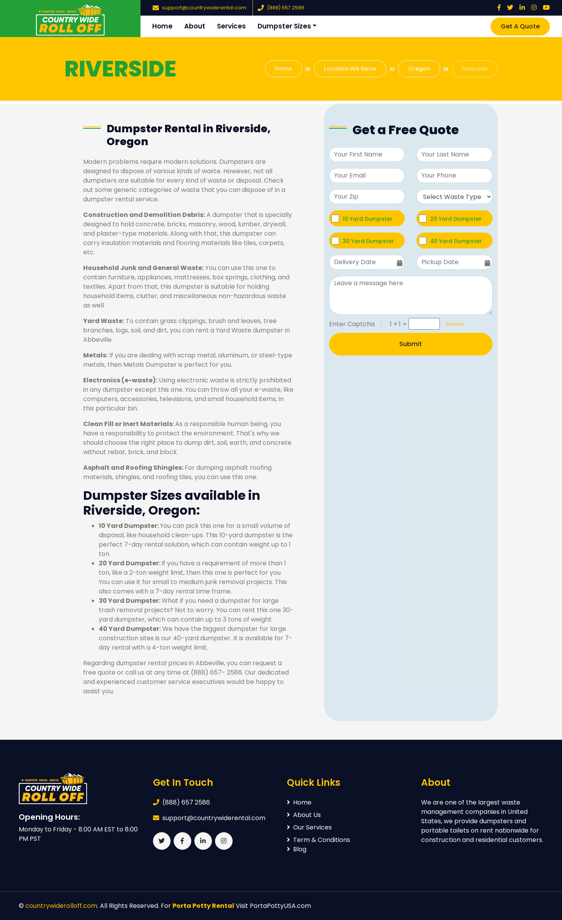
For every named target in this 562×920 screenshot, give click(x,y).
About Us (304, 814)
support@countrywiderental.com (204, 7)
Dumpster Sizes (284, 26)
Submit (410, 343)
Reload (452, 324)
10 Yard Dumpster (368, 218)
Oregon (419, 69)
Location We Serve (350, 69)
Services (231, 26)
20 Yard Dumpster (456, 218)
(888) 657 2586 (285, 7)
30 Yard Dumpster (368, 241)
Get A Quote (520, 26)
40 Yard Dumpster (456, 241)
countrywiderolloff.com (61, 905)
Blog (296, 849)
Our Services (309, 827)
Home (162, 26)
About (194, 26)
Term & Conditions (318, 839)
